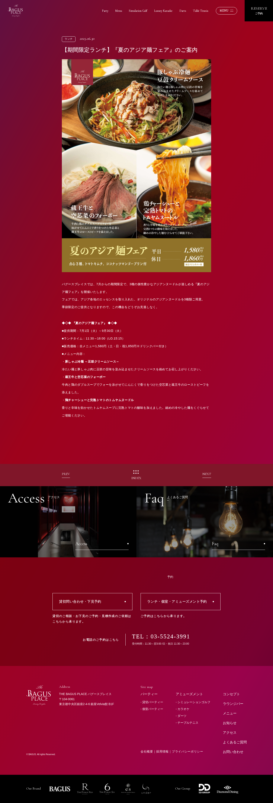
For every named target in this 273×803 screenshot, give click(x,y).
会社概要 (147, 751)
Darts (182, 11)
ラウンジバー (233, 704)
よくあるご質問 (235, 742)
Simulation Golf (138, 11)
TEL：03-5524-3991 (161, 636)
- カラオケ (183, 709)
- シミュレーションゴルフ (193, 702)
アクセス (230, 732)
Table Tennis (200, 11)
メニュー (230, 713)
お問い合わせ (233, 752)
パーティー (149, 694)
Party (105, 11)
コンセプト (231, 694)
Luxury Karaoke (163, 11)
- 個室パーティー (152, 709)
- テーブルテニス (187, 722)
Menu (118, 11)
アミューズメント (189, 694)
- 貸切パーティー (152, 702)
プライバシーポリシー (187, 751)
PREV (66, 474)
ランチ (69, 38)
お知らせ (230, 723)
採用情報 (162, 751)
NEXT (206, 474)
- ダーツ (181, 715)
